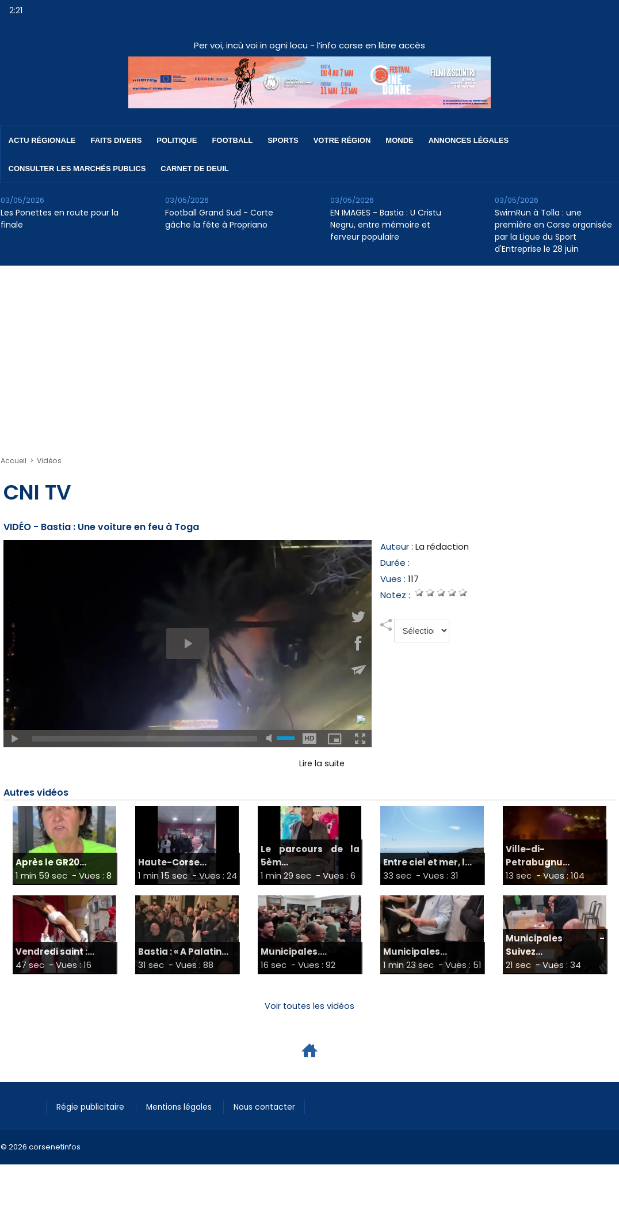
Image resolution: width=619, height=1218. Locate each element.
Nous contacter (277, 1107)
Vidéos (49, 461)
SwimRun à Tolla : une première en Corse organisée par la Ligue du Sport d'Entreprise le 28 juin (553, 231)
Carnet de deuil (194, 168)
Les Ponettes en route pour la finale (60, 218)
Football (232, 140)
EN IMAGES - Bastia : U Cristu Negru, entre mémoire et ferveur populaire (385, 225)
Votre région (342, 140)
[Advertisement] (309, 352)
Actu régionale (42, 140)
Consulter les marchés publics (77, 168)
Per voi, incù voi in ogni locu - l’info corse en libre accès (309, 45)
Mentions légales (187, 1107)
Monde (399, 140)
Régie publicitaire (93, 1107)
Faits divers (116, 140)
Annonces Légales (469, 140)
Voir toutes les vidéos (309, 1006)
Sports (283, 140)
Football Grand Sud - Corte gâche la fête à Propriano (219, 218)
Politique (176, 140)
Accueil (13, 461)
